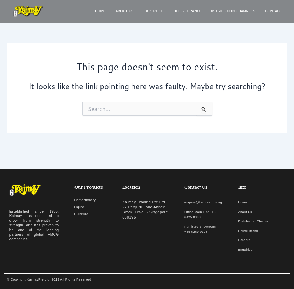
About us (125, 11)
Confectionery (87, 201)
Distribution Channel (256, 222)
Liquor (80, 208)
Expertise (154, 11)
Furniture (82, 214)
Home (100, 11)
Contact (273, 11)
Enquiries (246, 249)
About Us (246, 213)
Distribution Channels (232, 11)
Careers (245, 240)
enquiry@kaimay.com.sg (206, 203)
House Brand (187, 11)
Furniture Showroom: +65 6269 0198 (198, 232)
